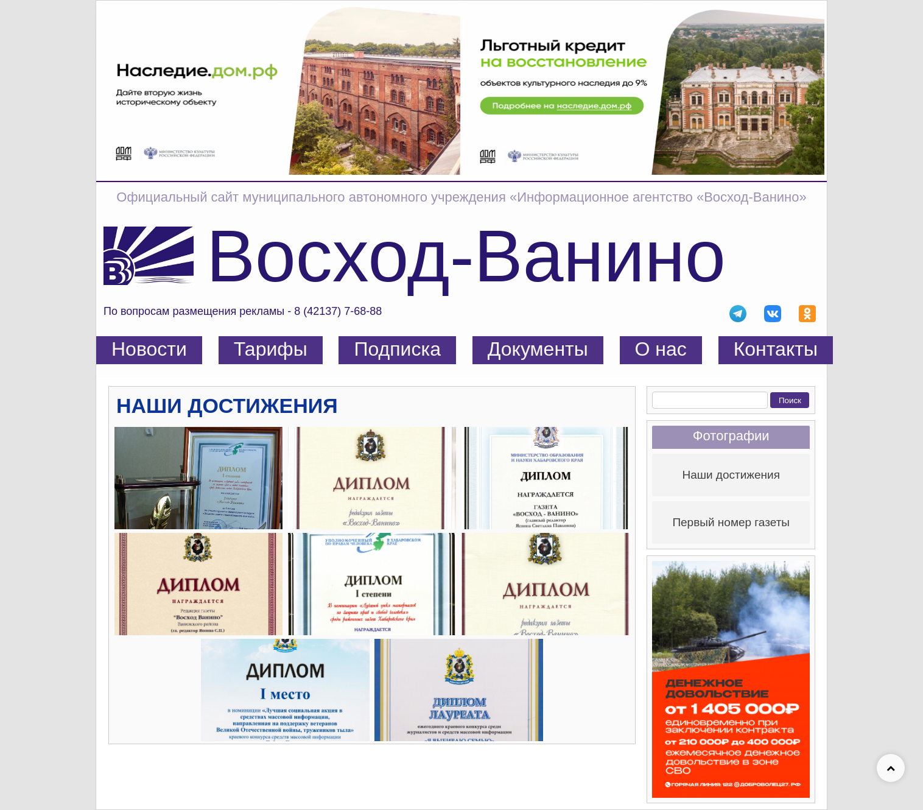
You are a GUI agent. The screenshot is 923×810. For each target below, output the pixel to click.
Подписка (397, 349)
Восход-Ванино (466, 256)
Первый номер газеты (731, 522)
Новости (149, 349)
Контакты (776, 349)
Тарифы (270, 349)
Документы (538, 349)
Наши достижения (731, 474)
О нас (661, 349)
